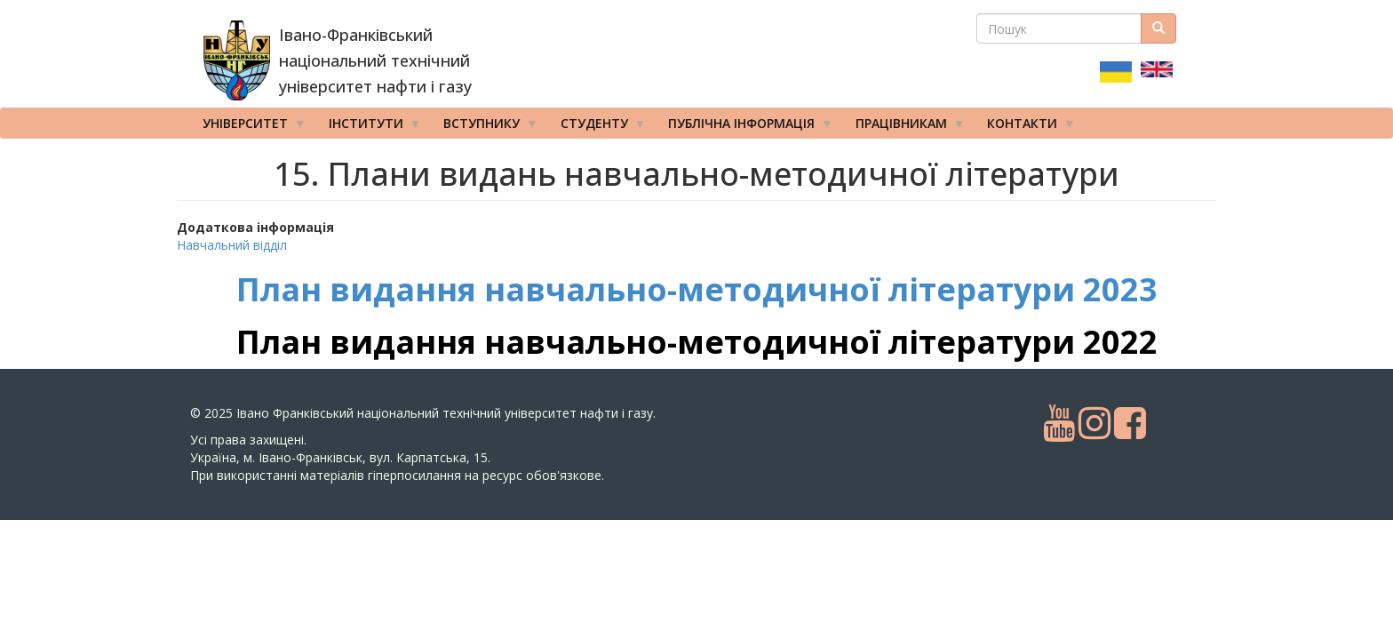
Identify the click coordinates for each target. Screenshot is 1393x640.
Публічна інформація (744, 127)
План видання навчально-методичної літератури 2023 (697, 289)
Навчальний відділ (232, 244)
